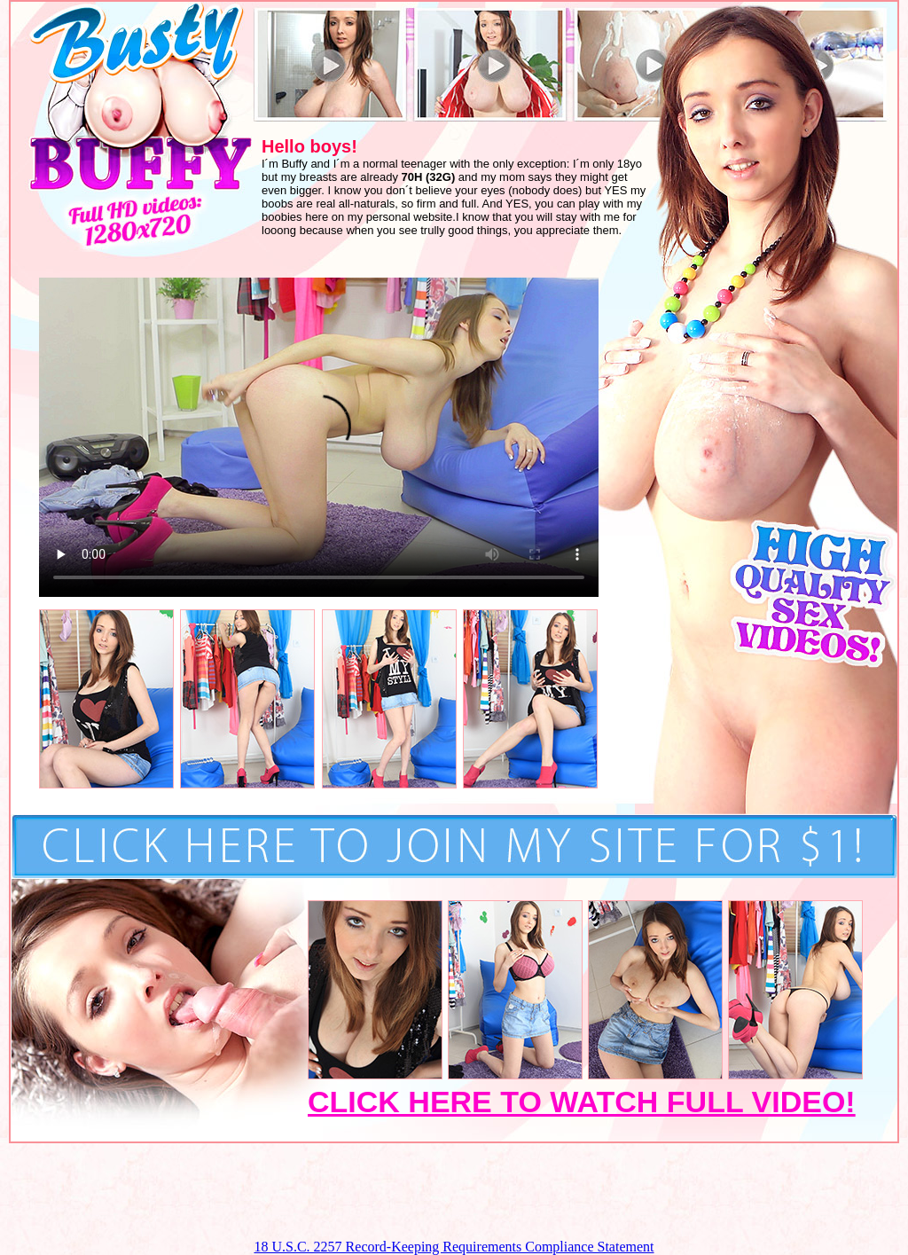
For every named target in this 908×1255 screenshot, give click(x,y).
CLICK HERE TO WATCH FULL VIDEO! (582, 1101)
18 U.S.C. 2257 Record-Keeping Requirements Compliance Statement (454, 1246)
